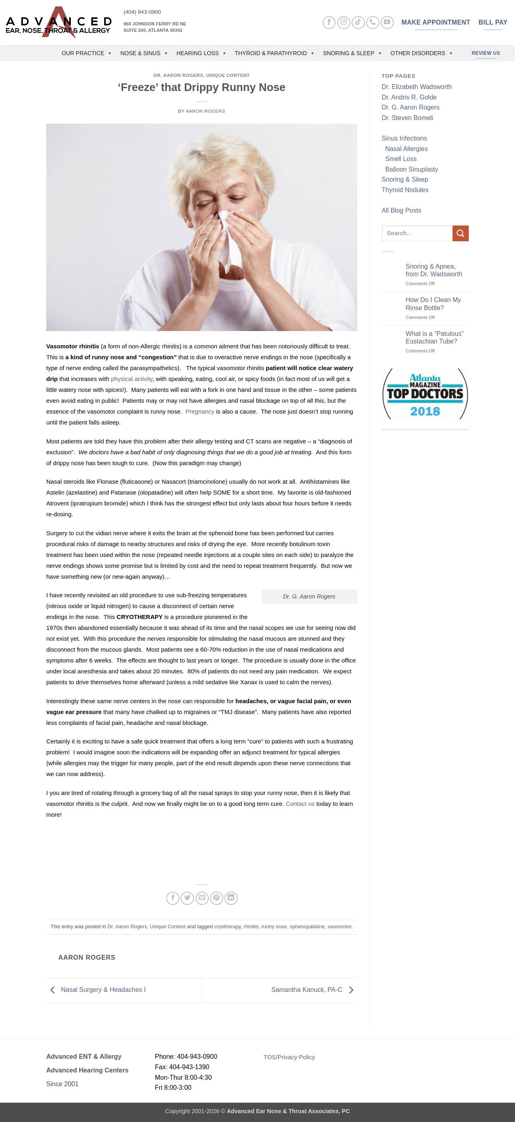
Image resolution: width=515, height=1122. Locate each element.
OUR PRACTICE (87, 53)
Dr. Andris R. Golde (409, 97)
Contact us (300, 803)
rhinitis (251, 926)
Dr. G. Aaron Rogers (411, 107)
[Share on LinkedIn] (231, 898)
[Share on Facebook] (172, 898)
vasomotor (339, 926)
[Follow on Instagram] (343, 22)
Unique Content (228, 75)
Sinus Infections (404, 138)
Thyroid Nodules (405, 189)
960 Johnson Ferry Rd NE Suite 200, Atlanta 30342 (155, 27)
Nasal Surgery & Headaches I (96, 989)
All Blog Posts (402, 210)
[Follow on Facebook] (329, 22)
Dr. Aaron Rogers (179, 75)
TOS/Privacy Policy (289, 1057)
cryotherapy (227, 926)
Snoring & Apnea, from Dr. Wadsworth (434, 270)
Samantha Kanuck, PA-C (314, 989)
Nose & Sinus (144, 53)
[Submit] (461, 233)
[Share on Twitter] (187, 898)
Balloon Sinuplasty (410, 169)
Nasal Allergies (405, 148)
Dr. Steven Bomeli (407, 117)
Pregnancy (199, 411)
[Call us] (372, 22)
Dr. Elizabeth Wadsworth (417, 86)
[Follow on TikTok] (358, 22)
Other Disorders (422, 53)
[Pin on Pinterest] (216, 898)
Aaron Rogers (205, 111)
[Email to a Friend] (202, 898)
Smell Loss (399, 158)
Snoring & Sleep (353, 53)
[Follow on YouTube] (387, 22)
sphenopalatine (307, 926)
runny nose (274, 926)
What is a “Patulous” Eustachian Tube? (435, 337)
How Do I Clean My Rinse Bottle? (433, 303)
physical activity (131, 378)
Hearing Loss (202, 53)
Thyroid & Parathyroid (275, 53)
